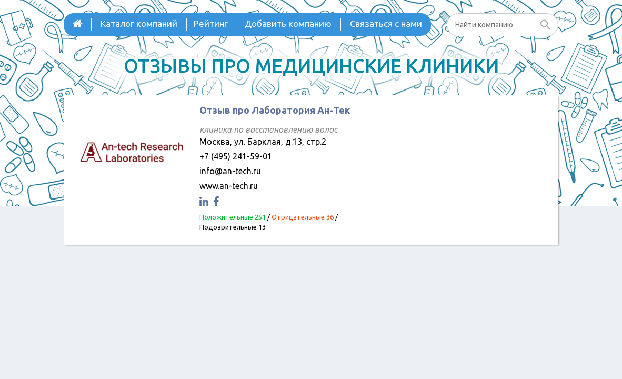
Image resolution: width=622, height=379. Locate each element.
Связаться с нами (386, 23)
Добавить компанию (288, 23)
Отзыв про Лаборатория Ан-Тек (274, 110)
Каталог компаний (139, 23)
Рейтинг (211, 23)
